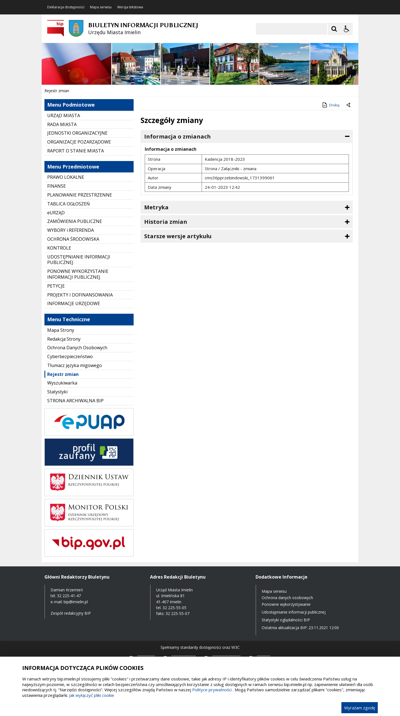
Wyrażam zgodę (359, 707)
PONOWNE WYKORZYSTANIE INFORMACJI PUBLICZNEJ (77, 274)
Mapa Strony (60, 330)
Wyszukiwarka (62, 383)
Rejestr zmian (63, 374)
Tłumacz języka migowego (74, 365)
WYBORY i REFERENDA (70, 230)
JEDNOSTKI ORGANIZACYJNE (77, 133)
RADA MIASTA (62, 124)
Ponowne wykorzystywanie (286, 604)
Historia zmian (165, 221)
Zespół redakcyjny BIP (71, 613)
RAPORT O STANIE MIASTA (75, 151)
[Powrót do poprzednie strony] (349, 105)
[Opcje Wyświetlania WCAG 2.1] (347, 29)
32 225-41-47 (69, 595)
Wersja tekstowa (130, 7)
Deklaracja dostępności (65, 7)
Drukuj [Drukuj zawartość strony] (330, 104)
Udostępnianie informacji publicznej (294, 612)
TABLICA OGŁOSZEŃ (68, 204)
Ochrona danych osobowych (287, 597)
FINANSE (56, 186)
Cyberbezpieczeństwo (70, 356)
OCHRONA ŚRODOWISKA (73, 239)
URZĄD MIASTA (63, 115)
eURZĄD (56, 213)
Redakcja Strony (64, 339)
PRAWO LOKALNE (65, 177)
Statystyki (57, 392)
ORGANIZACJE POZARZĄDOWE (79, 142)
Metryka (156, 207)
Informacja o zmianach (177, 136)
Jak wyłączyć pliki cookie (91, 695)
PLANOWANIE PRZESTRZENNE (79, 195)
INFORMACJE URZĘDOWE (73, 303)
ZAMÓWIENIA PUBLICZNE (74, 221)
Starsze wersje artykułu (178, 236)
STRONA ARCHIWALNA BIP (75, 401)
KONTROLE (59, 248)
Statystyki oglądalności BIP (286, 619)
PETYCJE (56, 286)
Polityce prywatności (212, 689)
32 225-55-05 (174, 607)
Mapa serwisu (101, 7)
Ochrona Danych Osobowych (77, 348)
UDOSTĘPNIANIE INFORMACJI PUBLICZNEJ (78, 260)
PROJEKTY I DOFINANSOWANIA (80, 295)
